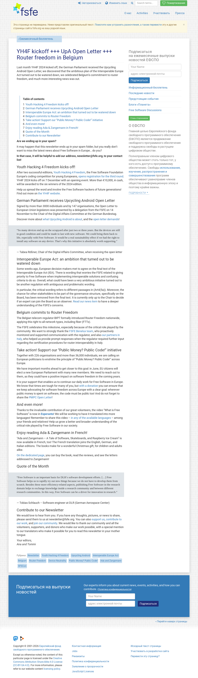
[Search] (132, 3)
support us (98, 519)
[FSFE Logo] (25, 9)
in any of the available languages (91, 417)
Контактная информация (86, 646)
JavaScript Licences (83, 671)
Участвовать (161, 13)
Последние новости (141, 93)
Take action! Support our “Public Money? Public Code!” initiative (64, 120)
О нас (127, 13)
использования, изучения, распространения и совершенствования (155, 171)
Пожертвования (173, 3)
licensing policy (51, 668)
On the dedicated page (30, 455)
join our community (45, 523)
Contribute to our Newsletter (43, 135)
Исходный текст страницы (146, 646)
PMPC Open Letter (40, 397)
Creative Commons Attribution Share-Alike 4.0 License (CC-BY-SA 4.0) (37, 662)
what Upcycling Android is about (62, 219)
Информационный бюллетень (148, 87)
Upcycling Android (80, 555)
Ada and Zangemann (110, 560)
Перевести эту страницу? (145, 656)
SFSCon (22, 566)
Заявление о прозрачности (87, 666)
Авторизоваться (89, 3)
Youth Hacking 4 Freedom (69, 172)
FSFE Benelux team (81, 331)
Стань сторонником (139, 118)
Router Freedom (37, 560)
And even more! (35, 124)
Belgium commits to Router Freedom (48, 116)
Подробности (137, 192)
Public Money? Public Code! (83, 560)
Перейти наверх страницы (172, 621)
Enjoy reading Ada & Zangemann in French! (52, 127)
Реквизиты (78, 656)
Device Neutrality (57, 560)
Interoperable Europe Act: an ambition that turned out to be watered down (71, 112)
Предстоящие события (144, 98)
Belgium (22, 560)
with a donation (88, 385)
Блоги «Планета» (140, 104)
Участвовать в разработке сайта (150, 651)
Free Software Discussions (145, 110)
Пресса (180, 13)
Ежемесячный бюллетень (36, 38)
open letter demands (106, 219)
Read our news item (85, 301)
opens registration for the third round (100, 176)
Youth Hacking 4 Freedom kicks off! (47, 104)
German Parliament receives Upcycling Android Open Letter (62, 108)
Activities (142, 13)
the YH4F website (49, 193)
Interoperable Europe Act (105, 555)
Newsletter (33, 555)
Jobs (74, 651)
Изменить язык (116, 3)
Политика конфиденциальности (90, 661)
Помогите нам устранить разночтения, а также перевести (128, 24)
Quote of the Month (37, 131)
